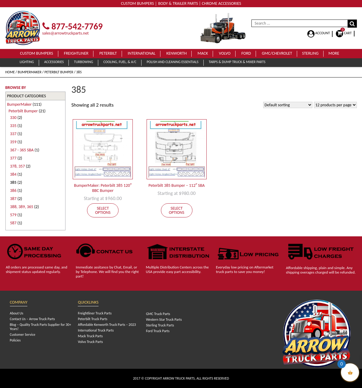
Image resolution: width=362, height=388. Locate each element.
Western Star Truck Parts (164, 319)
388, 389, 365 (21, 206)
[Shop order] (287, 105)
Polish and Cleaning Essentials (172, 62)
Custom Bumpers (36, 53)
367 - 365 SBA (22, 150)
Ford (246, 53)
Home (10, 72)
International (142, 53)
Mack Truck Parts (90, 336)
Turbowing (83, 62)
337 (13, 133)
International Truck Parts (96, 330)
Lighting (27, 62)
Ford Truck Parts (157, 331)
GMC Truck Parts (158, 314)
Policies (15, 340)
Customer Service (22, 334)
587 (13, 223)
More (333, 53)
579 (13, 214)
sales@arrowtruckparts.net (65, 33)
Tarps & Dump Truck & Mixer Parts (237, 62)
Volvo (224, 53)
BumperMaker (29, 72)
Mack (203, 53)
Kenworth (176, 53)
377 (13, 158)
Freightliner (76, 53)
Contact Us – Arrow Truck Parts (32, 319)
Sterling (310, 53)
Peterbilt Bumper (58, 72)
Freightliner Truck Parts (94, 313)
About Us (16, 313)
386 (13, 190)
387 (13, 198)
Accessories (54, 62)
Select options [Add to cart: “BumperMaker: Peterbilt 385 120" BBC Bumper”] (103, 210)
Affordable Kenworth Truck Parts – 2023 (107, 325)
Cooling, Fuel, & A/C (119, 62)
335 (13, 125)
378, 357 (17, 166)
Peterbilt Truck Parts (92, 319)
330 (13, 117)
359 (13, 141)
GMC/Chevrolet (277, 53)
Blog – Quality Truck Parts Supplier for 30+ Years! (40, 327)
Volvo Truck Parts (90, 342)
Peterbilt (108, 53)
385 (13, 182)
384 (13, 174)
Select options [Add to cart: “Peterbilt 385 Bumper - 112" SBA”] (176, 210)
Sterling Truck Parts (160, 325)
